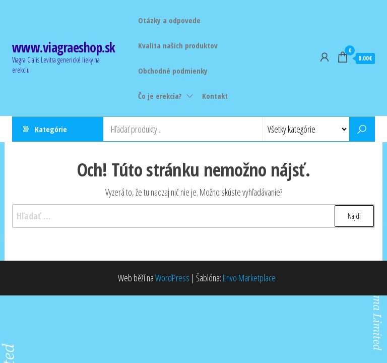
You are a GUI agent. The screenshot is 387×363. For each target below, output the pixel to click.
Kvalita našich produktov (178, 45)
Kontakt (215, 96)
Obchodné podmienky (173, 71)
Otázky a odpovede (169, 20)
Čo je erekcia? (160, 96)
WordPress (172, 278)
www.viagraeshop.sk (63, 47)
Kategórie (51, 129)
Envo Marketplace (249, 278)
